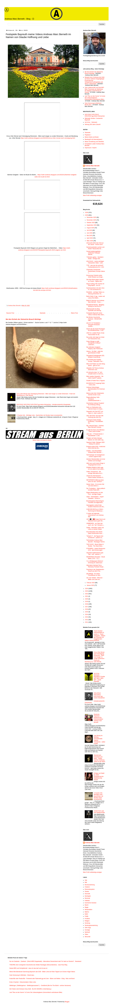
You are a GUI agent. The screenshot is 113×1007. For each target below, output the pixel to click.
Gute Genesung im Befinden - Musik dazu (21, 975)
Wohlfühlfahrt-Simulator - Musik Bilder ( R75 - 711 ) (95, 557)
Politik (86, 916)
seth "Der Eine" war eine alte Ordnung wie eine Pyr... (94, 416)
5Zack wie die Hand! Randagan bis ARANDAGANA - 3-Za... (95, 329)
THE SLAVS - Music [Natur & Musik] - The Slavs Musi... (94, 545)
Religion (87, 921)
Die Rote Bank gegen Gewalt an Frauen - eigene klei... (95, 280)
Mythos (87, 912)
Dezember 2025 (92, 217)
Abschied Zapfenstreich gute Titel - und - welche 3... (94, 553)
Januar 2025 (90, 585)
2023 (86, 591)
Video (86, 934)
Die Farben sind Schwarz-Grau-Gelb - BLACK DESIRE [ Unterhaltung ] (30, 989)
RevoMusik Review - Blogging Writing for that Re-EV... (95, 305)
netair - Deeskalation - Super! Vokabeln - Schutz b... (95, 497)
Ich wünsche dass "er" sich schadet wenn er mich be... (95, 373)
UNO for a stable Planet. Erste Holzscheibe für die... (95, 333)
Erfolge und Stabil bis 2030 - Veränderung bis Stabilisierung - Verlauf (99, 776)
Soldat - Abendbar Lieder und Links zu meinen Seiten (95, 528)
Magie (86, 907)
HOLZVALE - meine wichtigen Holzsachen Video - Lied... (95, 262)
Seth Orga (88, 927)
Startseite (42, 313)
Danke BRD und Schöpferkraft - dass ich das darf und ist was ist (28, 968)
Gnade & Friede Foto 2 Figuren (95, 380)
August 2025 (91, 228)
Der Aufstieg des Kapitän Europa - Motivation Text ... (95, 360)
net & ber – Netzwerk (91, 122)
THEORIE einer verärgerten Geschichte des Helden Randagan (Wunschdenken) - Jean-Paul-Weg (38, 965)
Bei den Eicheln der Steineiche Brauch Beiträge (23, 319)
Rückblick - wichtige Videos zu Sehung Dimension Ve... (95, 292)
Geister (87, 891)
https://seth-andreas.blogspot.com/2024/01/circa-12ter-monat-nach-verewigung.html (48, 138)
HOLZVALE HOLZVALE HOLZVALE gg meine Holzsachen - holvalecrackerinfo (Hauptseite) (44, 404)
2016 (86, 609)
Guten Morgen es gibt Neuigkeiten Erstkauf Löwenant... (93, 343)
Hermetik (87, 893)
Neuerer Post (10, 313)
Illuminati (87, 898)
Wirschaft (87, 936)
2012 (86, 619)
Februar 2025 (91, 582)
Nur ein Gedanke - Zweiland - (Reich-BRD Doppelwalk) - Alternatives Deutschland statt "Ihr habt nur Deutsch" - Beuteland (45, 961)
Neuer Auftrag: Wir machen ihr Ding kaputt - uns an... (95, 284)
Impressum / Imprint (90, 147)
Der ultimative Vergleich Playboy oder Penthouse (94, 347)
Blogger (67, 1001)
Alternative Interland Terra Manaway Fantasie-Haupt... (95, 566)
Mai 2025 (90, 235)
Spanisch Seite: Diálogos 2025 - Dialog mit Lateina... (95, 443)
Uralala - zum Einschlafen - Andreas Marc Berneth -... (94, 451)
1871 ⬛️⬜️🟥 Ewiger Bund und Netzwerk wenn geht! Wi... (95, 520)
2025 (86, 215)
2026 (86, 212)
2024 (86, 588)
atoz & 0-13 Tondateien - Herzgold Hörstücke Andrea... (93, 324)
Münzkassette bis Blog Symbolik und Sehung (93, 309)
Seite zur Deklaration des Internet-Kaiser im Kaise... (94, 408)
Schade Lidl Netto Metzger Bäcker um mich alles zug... (95, 438)
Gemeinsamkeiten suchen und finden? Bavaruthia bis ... (95, 247)
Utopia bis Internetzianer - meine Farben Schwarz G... (95, 476)
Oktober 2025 (91, 222)
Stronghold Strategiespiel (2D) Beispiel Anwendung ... (95, 356)
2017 (86, 606)
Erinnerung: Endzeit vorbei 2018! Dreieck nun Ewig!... (95, 276)
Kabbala (87, 900)
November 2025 (92, 220)
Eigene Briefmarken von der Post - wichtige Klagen (94, 493)
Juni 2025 (90, 233)
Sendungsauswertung (91, 925)
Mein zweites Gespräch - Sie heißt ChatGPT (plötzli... (94, 377)
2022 (86, 594)
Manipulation (88, 909)
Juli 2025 (89, 230)
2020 (86, 599)
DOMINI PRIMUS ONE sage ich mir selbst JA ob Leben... (95, 468)
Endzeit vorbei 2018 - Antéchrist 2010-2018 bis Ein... (95, 447)
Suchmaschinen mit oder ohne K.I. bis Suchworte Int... (95, 288)
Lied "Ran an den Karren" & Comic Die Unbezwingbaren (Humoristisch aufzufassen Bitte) (95, 97)
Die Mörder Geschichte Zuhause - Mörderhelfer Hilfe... (94, 318)
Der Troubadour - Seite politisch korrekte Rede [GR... (95, 489)
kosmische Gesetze (90, 903)
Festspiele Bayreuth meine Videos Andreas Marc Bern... (95, 313)
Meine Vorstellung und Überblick (94, 141)
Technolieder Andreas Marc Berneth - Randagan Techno (95, 540)
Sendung (87, 923)
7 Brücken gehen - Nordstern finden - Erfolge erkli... (94, 257)
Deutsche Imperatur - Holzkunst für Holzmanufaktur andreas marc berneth (98, 718)
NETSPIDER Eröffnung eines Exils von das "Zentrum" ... (95, 480)
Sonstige (87, 930)
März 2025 (90, 241)
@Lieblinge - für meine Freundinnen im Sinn (93, 574)
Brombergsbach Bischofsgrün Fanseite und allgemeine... (95, 501)
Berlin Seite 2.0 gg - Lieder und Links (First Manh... (95, 297)
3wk (86, 880)
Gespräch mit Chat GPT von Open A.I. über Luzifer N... (94, 412)
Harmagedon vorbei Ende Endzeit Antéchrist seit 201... (95, 505)
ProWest (87, 918)
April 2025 (90, 238)
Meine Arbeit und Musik (92, 137)
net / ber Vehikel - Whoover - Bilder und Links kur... (94, 578)
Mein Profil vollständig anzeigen (92, 195)
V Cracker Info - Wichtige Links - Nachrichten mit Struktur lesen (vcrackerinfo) (39, 415)
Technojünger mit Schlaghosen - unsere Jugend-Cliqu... (95, 455)
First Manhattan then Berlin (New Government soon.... (95, 532)
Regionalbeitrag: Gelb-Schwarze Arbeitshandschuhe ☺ (93, 399)
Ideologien (88, 896)
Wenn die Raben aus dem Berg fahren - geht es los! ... (95, 364)
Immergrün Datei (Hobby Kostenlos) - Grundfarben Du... (94, 421)
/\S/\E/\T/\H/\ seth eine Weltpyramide (99, 811)
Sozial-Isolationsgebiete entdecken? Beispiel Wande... (93, 253)
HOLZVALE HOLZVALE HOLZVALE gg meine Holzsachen (95, 115)
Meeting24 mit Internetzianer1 (93, 139)
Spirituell (87, 932)
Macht (86, 905)
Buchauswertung (90, 885)
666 (86, 882)
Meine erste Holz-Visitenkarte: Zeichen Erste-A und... (95, 394)
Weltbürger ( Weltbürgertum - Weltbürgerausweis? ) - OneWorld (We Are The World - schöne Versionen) (40, 985)
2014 (86, 614)
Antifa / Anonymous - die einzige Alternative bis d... (94, 472)
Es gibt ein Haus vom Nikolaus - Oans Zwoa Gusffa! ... (95, 430)
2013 (86, 617)
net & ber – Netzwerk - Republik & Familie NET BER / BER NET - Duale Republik (99, 677)
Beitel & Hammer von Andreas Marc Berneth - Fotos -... (95, 301)
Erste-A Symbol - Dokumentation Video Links (22, 982)
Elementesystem (90, 889)
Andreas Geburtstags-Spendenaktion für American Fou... (95, 389)
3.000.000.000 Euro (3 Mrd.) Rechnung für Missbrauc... (95, 510)
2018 (86, 604)
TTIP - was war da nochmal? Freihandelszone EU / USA (95, 266)
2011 (86, 622)
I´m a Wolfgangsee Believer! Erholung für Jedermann (94, 561)
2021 (86, 596)
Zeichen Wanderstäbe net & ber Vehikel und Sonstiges (95, 459)
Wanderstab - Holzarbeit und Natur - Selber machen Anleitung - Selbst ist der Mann (99, 758)
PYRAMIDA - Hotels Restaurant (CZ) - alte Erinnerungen (95, 549)
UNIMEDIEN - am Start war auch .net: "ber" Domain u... (95, 524)
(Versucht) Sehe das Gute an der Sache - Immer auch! (95, 243)
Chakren (87, 887)
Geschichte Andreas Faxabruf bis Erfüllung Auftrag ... (95, 404)
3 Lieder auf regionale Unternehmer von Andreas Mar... (95, 515)
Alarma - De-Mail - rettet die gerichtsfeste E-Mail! (94, 352)
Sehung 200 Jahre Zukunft (92, 124)
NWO (86, 914)
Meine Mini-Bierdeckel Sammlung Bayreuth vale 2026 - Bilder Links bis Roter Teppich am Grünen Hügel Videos (42, 971)
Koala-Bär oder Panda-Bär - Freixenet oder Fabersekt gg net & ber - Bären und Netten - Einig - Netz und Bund (42, 978)
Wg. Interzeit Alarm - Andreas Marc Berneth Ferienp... (95, 426)
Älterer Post (74, 313)
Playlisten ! (88, 135)
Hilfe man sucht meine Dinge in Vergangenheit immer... (95, 464)
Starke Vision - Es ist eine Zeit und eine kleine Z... (95, 485)
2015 (86, 612)
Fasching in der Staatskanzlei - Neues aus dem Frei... (95, 570)
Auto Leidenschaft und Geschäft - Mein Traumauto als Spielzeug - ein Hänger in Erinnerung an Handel (94, 90)
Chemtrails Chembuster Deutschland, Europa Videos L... (95, 271)
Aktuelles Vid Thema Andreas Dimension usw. (95, 368)
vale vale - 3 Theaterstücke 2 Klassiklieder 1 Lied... (94, 434)
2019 (86, 601)
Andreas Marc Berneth (92, 166)
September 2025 (92, 225)
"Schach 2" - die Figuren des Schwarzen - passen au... (94, 536)
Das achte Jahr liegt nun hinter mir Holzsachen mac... (95, 338)
